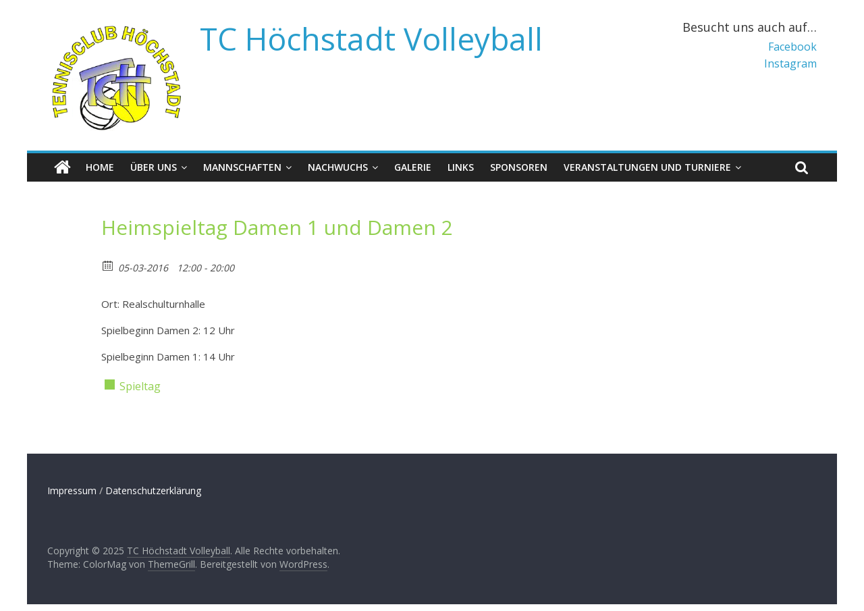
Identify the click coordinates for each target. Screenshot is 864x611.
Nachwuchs (338, 167)
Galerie (412, 167)
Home (100, 167)
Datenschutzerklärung (153, 490)
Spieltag (140, 386)
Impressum (72, 490)
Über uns (153, 167)
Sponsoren (518, 167)
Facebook (792, 46)
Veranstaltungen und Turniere (647, 167)
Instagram (790, 63)
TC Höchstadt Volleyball (371, 38)
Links (461, 167)
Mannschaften (242, 167)
